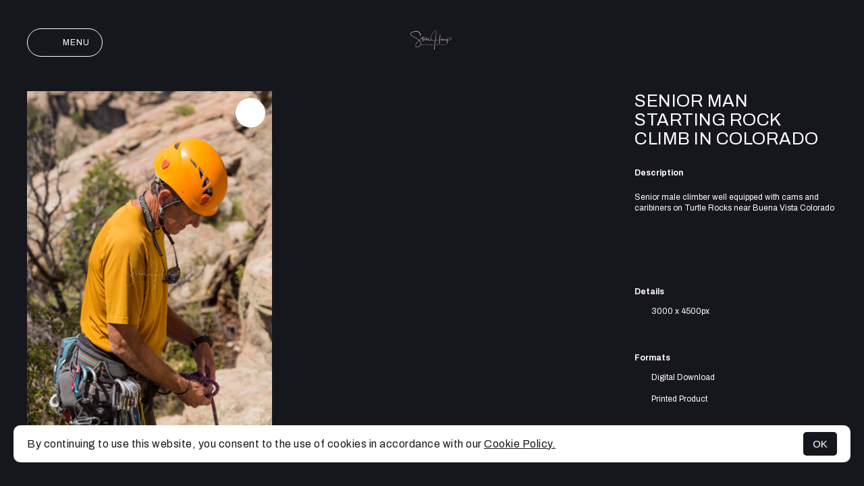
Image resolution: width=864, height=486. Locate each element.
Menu (65, 42)
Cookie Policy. (520, 444)
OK (820, 444)
